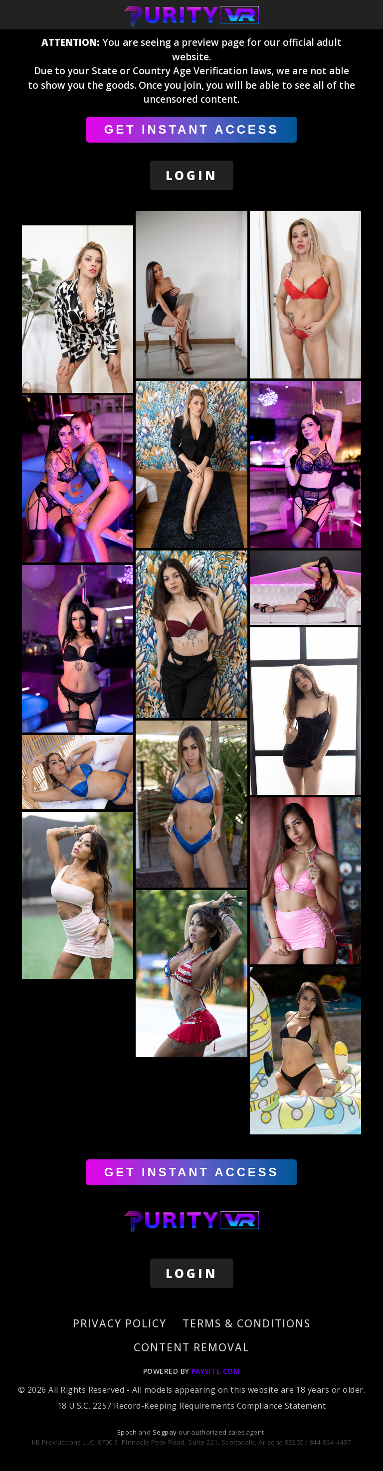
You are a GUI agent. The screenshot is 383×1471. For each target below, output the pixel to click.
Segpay (166, 1432)
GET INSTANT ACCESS (191, 129)
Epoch (128, 1432)
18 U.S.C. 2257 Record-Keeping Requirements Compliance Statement (191, 1405)
